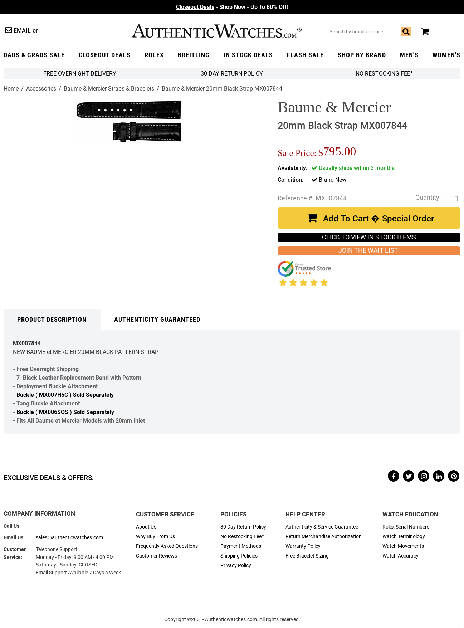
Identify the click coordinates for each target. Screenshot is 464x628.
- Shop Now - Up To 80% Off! (232, 7)
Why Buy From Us (155, 537)
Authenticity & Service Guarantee (321, 527)
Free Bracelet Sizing (307, 556)
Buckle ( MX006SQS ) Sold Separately (65, 412)
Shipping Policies (239, 556)
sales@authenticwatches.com (69, 538)
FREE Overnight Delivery (79, 73)
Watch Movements (403, 546)
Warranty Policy (303, 546)
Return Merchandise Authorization (323, 537)
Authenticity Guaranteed (157, 319)
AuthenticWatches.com (216, 31)
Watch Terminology (403, 537)
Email (22, 30)
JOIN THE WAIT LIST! (369, 250)
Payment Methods (240, 546)
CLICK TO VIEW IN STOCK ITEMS (369, 237)
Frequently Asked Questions (167, 546)
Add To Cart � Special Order (378, 219)
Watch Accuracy (400, 556)
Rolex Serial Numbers (405, 527)
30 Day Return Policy (243, 527)
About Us (146, 527)
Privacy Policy (235, 566)
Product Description (52, 319)
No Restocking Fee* (384, 73)
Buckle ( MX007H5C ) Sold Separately (65, 394)
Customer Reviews (156, 556)
